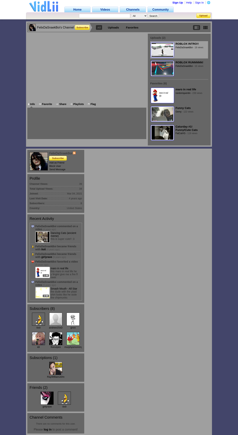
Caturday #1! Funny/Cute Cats (187, 128)
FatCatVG (180, 133)
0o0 (43, 249)
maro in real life (186, 89)
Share (61, 104)
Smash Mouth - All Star (64, 288)
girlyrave (46, 256)
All (99, 27)
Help (189, 2)
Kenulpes (56, 347)
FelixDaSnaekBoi (184, 47)
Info (31, 104)
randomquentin (183, 93)
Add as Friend (56, 162)
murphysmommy (73, 347)
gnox (73, 327)
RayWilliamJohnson (57, 376)
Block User (55, 166)
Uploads (113, 27)
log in (48, 429)
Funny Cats (183, 107)
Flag (92, 104)
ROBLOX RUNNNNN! (189, 62)
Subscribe (82, 27)
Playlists (77, 104)
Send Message (57, 169)
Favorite (45, 104)
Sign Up (177, 2)
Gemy (178, 111)
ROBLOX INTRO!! (187, 43)
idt (38, 347)
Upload (203, 15)
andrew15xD (55, 327)
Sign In (199, 2)
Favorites (132, 27)
